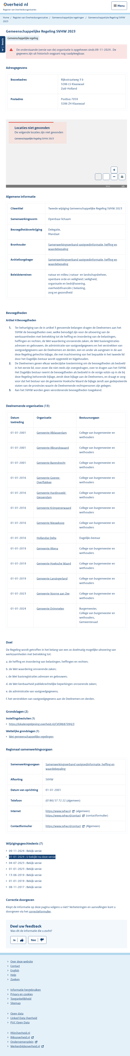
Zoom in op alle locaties (106, 177)
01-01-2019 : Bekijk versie (25, 881)
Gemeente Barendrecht (51, 463)
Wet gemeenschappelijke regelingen (31, 736)
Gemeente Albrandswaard (53, 448)
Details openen (2, 44)
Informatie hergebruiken (25, 990)
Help (13, 975)
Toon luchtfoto (98, 177)
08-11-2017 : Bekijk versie (25, 887)
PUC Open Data (20, 1022)
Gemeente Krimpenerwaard (54, 508)
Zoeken (15, 979)
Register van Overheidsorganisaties (30, 17)
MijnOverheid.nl (20, 1033)
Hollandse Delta (46, 538)
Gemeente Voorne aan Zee (53, 593)
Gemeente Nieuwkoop (50, 523)
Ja (14, 940)
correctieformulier (40, 911)
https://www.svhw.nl (58, 811)
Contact (15, 966)
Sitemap (15, 1003)
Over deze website (21, 961)
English (14, 970)
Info (123, 186)
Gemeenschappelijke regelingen (68, 17)
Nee (33, 940)
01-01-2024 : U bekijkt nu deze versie (32, 857)
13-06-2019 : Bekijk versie (25, 875)
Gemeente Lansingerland (52, 578)
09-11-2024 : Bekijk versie (25, 851)
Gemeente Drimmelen (50, 608)
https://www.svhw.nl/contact (63, 815)
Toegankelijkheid (20, 999)
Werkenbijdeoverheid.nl (25, 1046)
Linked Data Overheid (23, 1018)
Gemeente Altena (47, 548)
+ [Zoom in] (114, 170)
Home (6, 17)
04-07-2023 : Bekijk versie (25, 863)
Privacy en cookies (21, 994)
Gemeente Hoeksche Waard (54, 563)
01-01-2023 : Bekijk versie (25, 869)
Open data (16, 1013)
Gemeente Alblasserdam (52, 433)
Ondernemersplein (22, 1042)
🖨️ (122, 176)
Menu (121, 6)
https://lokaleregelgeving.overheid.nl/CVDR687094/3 (41, 724)
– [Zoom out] (114, 176)
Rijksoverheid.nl (20, 1037)
